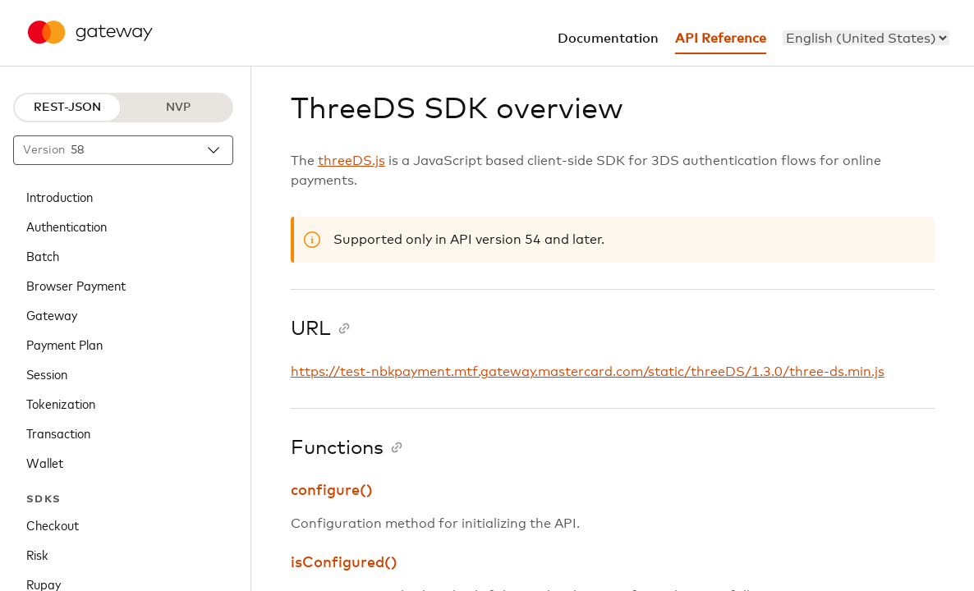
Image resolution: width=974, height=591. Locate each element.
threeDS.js (351, 160)
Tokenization (60, 403)
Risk (37, 554)
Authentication (66, 226)
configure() (332, 490)
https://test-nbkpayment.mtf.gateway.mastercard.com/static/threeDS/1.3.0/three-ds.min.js (587, 371)
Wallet (44, 462)
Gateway (51, 314)
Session (46, 373)
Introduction (59, 196)
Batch (42, 255)
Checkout (52, 524)
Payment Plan (64, 344)
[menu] (866, 37)
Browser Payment (76, 285)
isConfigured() (344, 563)
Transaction (58, 433)
